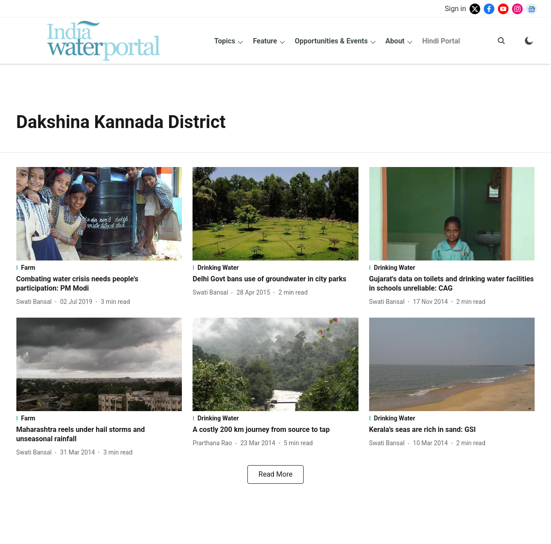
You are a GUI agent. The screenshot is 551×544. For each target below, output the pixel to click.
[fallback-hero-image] (99, 213)
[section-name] (99, 267)
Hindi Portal (441, 41)
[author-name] (35, 302)
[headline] (99, 284)
